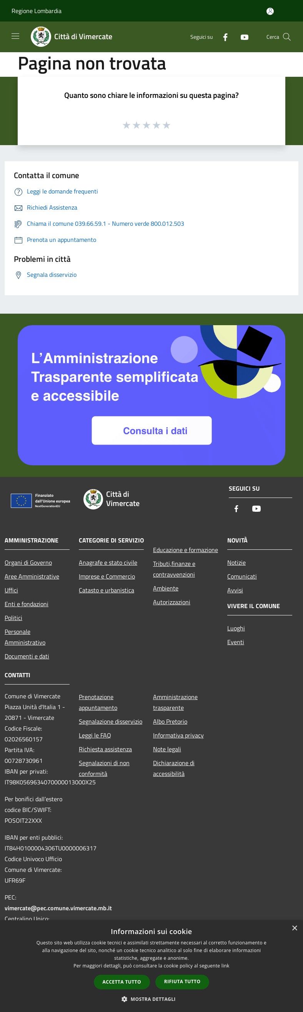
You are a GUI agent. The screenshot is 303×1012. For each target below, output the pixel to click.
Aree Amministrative (32, 576)
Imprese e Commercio (107, 576)
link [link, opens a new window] (225, 965)
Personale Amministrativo (25, 637)
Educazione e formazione (185, 549)
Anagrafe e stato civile (108, 562)
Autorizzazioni (171, 602)
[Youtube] (241, 36)
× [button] (294, 928)
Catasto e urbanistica (106, 590)
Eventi (235, 642)
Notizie (236, 562)
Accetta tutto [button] (122, 982)
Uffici (11, 590)
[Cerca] (286, 36)
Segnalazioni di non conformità (104, 768)
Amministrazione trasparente (175, 702)
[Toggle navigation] (15, 36)
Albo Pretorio (170, 721)
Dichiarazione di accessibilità (174, 768)
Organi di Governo (28, 562)
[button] (151, 999)
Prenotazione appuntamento (98, 702)
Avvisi (235, 590)
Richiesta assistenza (105, 749)
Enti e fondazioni (26, 604)
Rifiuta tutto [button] (182, 981)
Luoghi (236, 628)
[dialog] (151, 966)
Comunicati (242, 576)
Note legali (167, 749)
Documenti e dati (27, 656)
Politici (13, 617)
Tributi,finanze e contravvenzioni (174, 569)
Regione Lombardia (37, 10)
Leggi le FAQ (95, 735)
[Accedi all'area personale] (270, 11)
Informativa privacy (178, 735)
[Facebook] (222, 36)
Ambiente (165, 588)
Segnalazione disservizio (110, 721)
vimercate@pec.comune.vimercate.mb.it (58, 908)
